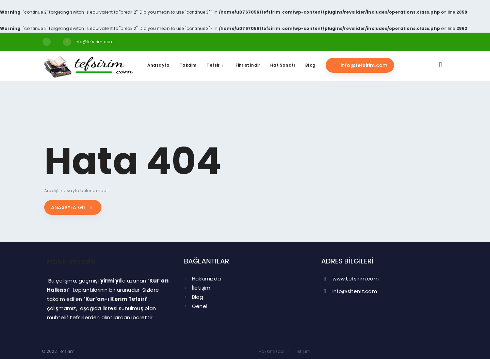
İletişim (201, 287)
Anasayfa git (73, 207)
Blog (197, 297)
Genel (199, 306)
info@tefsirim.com (94, 42)
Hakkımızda (206, 278)
